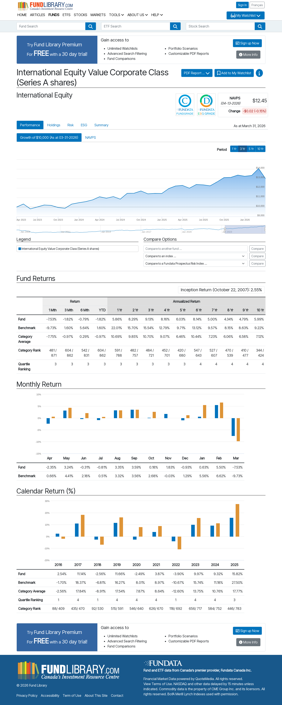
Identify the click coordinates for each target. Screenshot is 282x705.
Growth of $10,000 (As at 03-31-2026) (49, 137)
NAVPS (90, 137)
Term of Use (72, 695)
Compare (257, 248)
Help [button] (157, 15)
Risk (71, 125)
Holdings (53, 125)
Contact (117, 695)
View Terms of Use (158, 684)
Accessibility (50, 695)
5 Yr (251, 149)
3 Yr (242, 149)
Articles (37, 15)
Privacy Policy (27, 695)
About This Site (96, 695)
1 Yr (234, 149)
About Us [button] (137, 15)
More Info (248, 54)
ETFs (66, 15)
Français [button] (257, 5)
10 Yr (260, 149)
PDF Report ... (197, 73)
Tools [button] (116, 15)
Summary (101, 125)
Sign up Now (247, 43)
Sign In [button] (242, 5)
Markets (98, 15)
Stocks (80, 15)
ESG (84, 125)
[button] (90, 26)
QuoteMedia (204, 679)
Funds (53, 15)
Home (22, 15)
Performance (30, 125)
